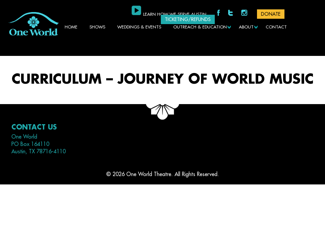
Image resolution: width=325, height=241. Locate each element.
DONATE (270, 14)
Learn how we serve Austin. (175, 14)
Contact (276, 27)
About (246, 27)
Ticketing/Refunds (188, 19)
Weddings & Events (139, 27)
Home (71, 27)
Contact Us (34, 127)
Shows (97, 27)
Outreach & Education (200, 27)
